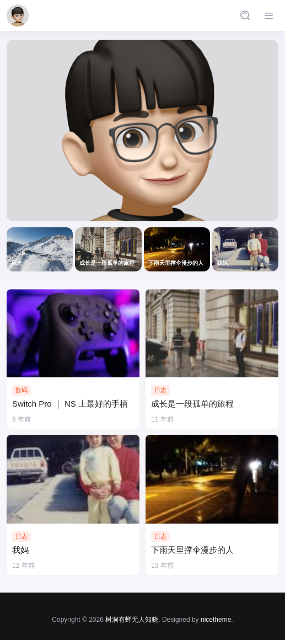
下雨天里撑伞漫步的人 (192, 549)
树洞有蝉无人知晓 (131, 619)
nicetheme (216, 619)
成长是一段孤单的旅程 (192, 403)
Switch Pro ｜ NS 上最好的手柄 (70, 403)
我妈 (20, 549)
